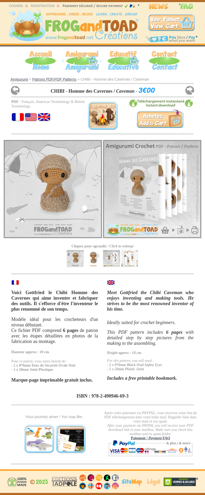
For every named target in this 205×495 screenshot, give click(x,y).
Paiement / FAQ (150, 438)
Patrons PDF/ (54, 79)
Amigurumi (19, 79)
